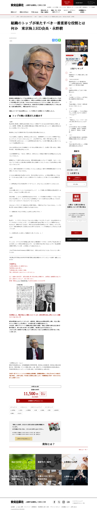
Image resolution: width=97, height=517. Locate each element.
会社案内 (13, 506)
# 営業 (49, 410)
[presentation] (78, 227)
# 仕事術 (42, 410)
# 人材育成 (12, 410)
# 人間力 (20, 410)
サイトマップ (27, 506)
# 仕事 (35, 410)
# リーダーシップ (49, 407)
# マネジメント (24, 407)
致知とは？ (14, 12)
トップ (12, 16)
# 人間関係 (28, 410)
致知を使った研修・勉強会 (44, 11)
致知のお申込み (24, 12)
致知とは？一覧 (82, 449)
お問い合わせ (74, 506)
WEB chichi (34, 12)
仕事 (11, 41)
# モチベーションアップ (36, 407)
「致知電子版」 (24, 281)
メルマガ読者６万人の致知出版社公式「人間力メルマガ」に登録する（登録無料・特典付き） (76, 215)
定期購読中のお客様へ (82, 11)
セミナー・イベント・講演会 (70, 11)
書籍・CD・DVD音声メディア (56, 11)
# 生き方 (19, 413)
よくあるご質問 (19, 506)
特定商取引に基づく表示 (43, 506)
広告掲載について (65, 506)
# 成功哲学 (56, 410)
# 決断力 (12, 413)
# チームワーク (13, 407)
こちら (18, 281)
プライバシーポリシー (55, 506)
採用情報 (34, 507)
